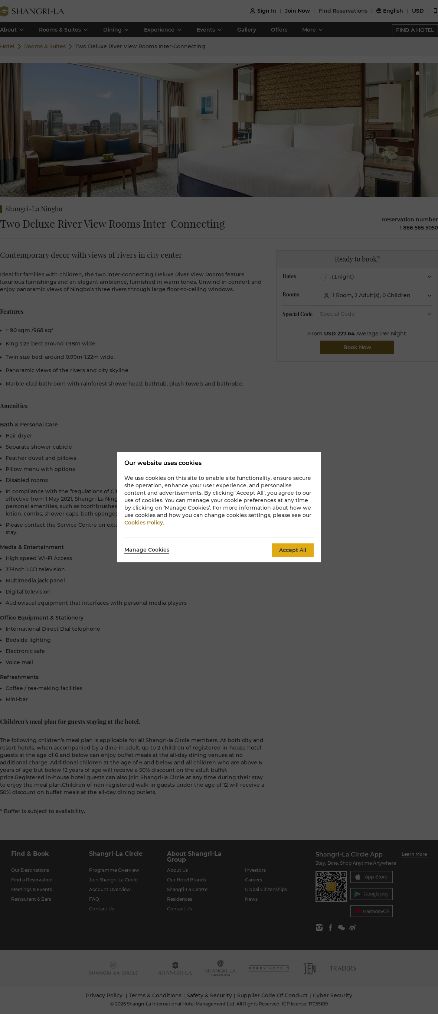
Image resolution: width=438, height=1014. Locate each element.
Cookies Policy (143, 522)
